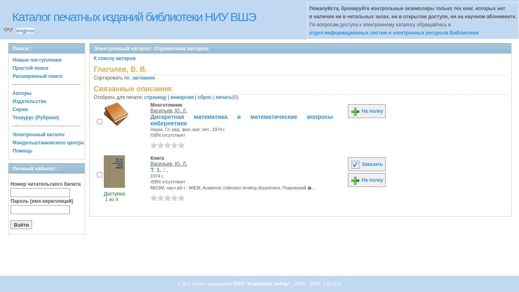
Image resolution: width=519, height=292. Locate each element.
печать (224, 97)
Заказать (366, 164)
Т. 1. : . (159, 170)
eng (21, 31)
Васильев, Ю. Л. (168, 111)
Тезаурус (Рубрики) (36, 117)
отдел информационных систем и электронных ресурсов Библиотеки (394, 33)
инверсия (182, 97)
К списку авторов (115, 58)
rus (30, 31)
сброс (204, 97)
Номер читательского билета (46, 184)
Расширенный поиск (37, 76)
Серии (20, 109)
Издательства (29, 101)
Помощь (22, 151)
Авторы (22, 93)
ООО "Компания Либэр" (262, 284)
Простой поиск (30, 68)
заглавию (143, 78)
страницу (155, 97)
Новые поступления (37, 60)
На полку (366, 111)
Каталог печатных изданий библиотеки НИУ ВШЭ (134, 17)
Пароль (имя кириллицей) (42, 201)
